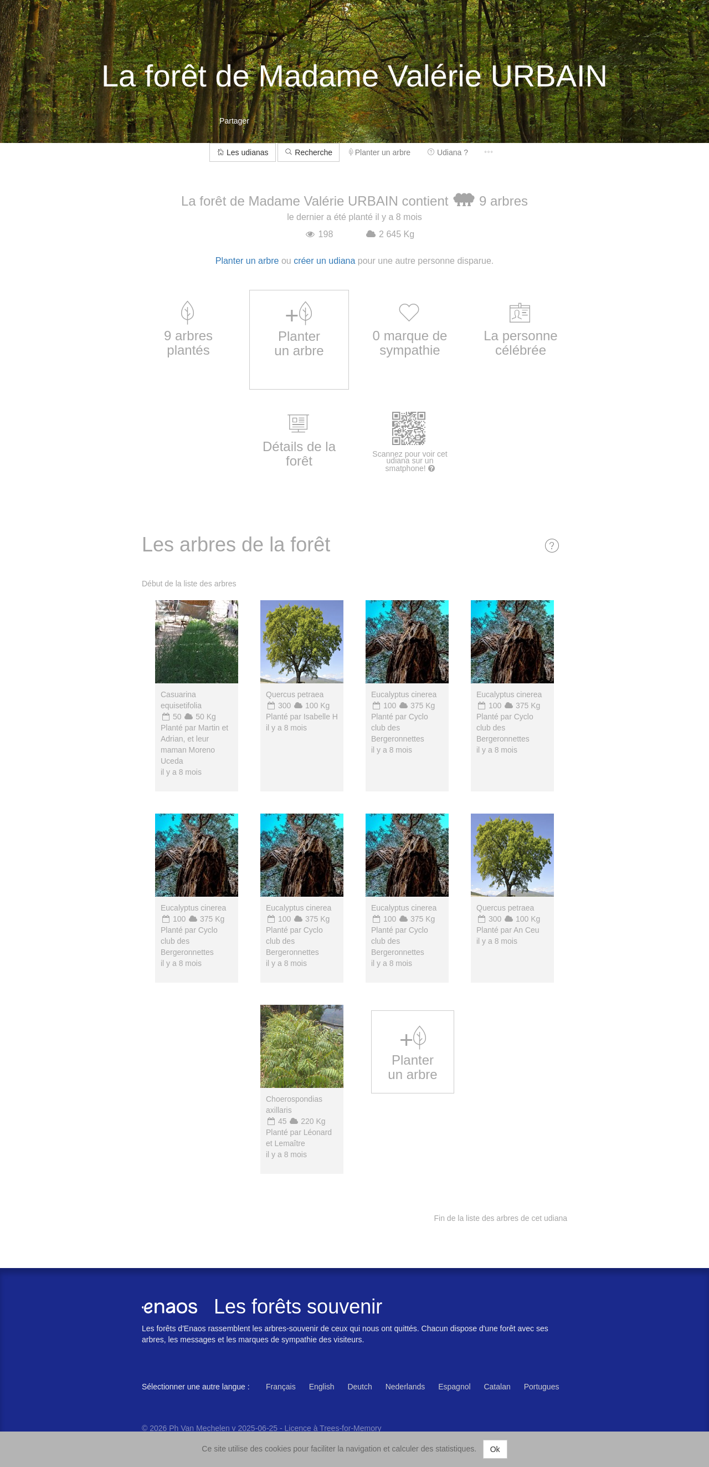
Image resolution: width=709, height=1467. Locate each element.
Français (281, 1386)
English (322, 1386)
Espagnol (454, 1386)
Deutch (359, 1386)
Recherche (308, 152)
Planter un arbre (379, 152)
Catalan (497, 1386)
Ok (495, 1449)
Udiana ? (447, 152)
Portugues (541, 1386)
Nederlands (405, 1386)
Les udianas (242, 152)
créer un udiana (324, 260)
